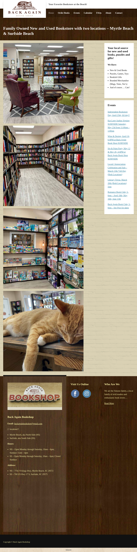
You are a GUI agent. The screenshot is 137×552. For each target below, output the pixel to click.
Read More (109, 403)
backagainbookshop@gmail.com (28, 423)
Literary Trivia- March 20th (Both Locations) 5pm (117, 183)
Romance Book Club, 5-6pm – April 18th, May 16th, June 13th (118, 195)
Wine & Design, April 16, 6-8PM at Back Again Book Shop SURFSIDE (119, 139)
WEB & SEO (68, 549)
